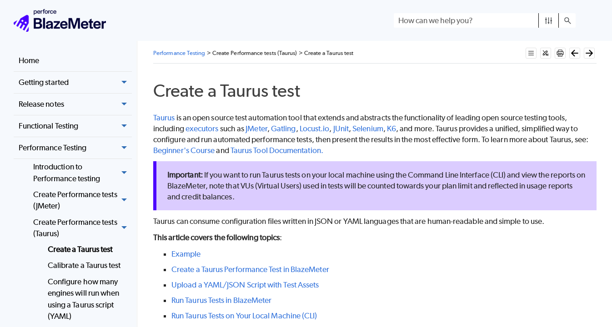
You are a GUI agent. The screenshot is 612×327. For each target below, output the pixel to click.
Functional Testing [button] (75, 126)
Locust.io (315, 128)
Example (186, 253)
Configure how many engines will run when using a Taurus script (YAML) (84, 299)
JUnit (341, 128)
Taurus (164, 117)
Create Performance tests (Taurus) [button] (82, 228)
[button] (548, 20)
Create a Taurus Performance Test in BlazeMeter (250, 269)
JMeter (256, 128)
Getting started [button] (75, 83)
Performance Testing (75, 148)
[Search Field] (485, 20)
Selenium (367, 128)
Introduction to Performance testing (82, 173)
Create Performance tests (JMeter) (82, 200)
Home (29, 60)
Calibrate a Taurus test (84, 265)
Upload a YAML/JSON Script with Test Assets (245, 284)
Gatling (283, 128)
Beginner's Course (184, 150)
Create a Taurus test (80, 249)
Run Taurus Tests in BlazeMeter (221, 300)
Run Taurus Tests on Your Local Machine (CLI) (244, 315)
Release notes (75, 104)
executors (202, 128)
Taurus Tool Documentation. (277, 150)
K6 (391, 128)
